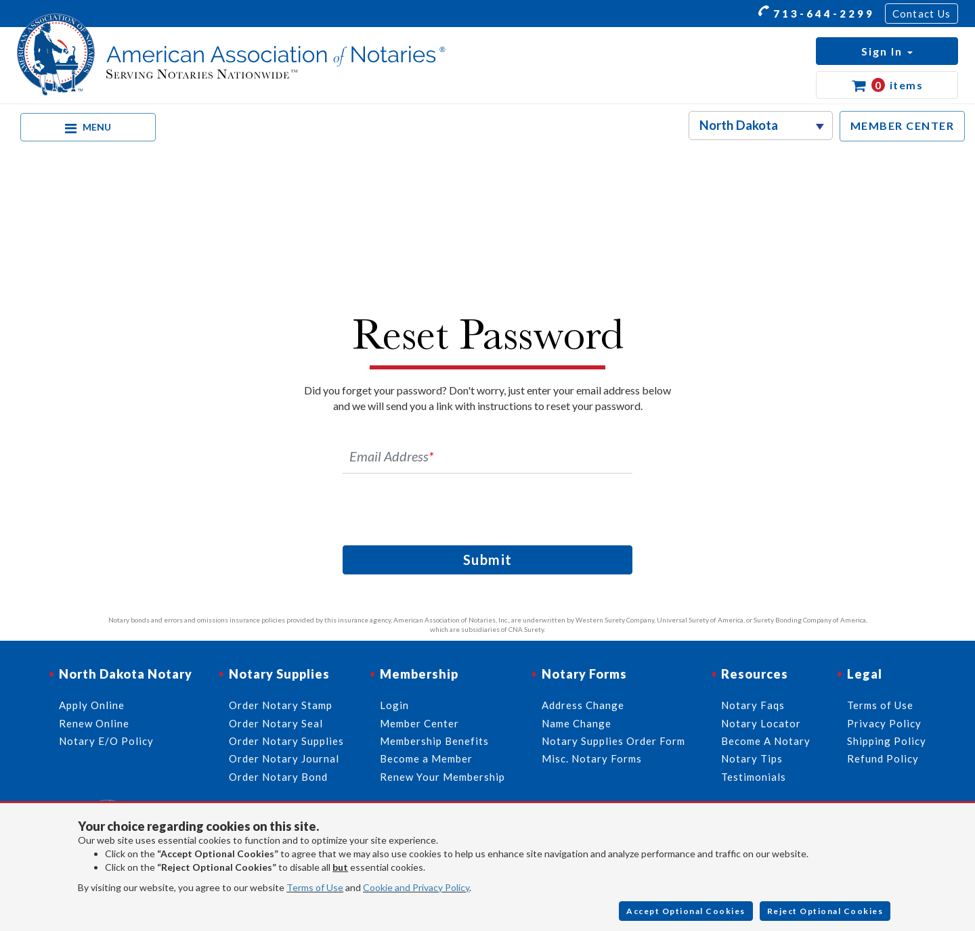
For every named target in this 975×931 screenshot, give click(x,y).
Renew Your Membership (442, 777)
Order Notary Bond (278, 777)
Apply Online (92, 705)
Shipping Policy (886, 741)
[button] (887, 51)
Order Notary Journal (284, 758)
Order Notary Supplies (286, 741)
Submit (488, 559)
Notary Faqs (753, 705)
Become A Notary (765, 741)
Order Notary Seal (276, 723)
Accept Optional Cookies (685, 911)
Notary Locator (761, 723)
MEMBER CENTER (902, 125)
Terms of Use (314, 887)
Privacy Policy (884, 723)
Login (394, 705)
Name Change (576, 723)
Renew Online (94, 723)
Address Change (583, 705)
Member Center (419, 723)
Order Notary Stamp (280, 705)
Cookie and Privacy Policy (416, 887)
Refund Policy (883, 758)
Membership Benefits (434, 741)
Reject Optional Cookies (825, 911)
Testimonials (753, 777)
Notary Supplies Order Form (613, 741)
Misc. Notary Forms (592, 758)
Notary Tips (752, 758)
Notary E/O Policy (106, 741)
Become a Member (426, 758)
